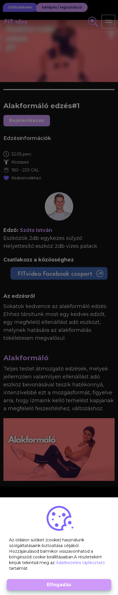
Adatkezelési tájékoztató (80, 562)
